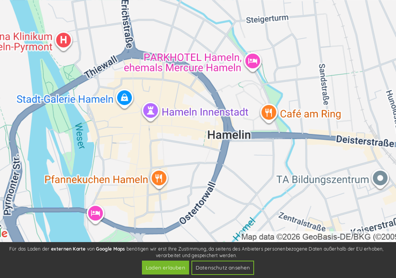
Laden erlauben (165, 267)
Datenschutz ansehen (223, 267)
